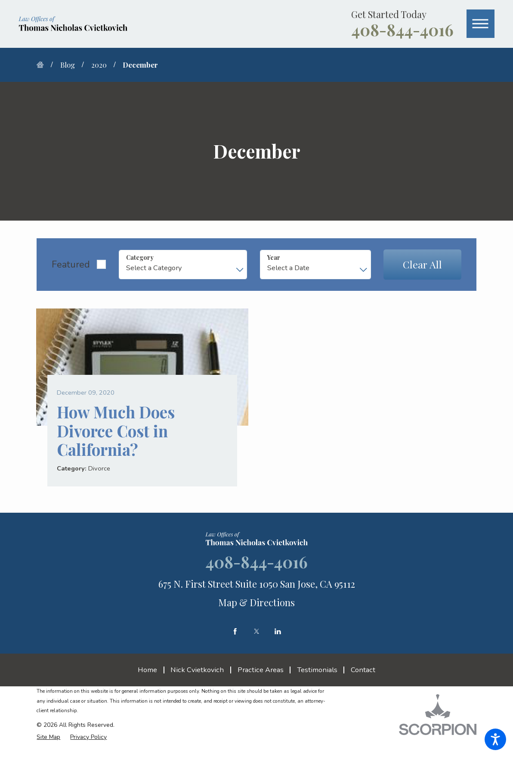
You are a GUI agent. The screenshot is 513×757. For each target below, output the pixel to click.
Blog (67, 64)
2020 (99, 64)
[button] (495, 739)
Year (273, 257)
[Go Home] (44, 64)
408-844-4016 (402, 29)
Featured (71, 264)
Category (140, 257)
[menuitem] (151, 669)
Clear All (422, 264)
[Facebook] (235, 631)
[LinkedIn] (278, 631)
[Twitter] (256, 631)
